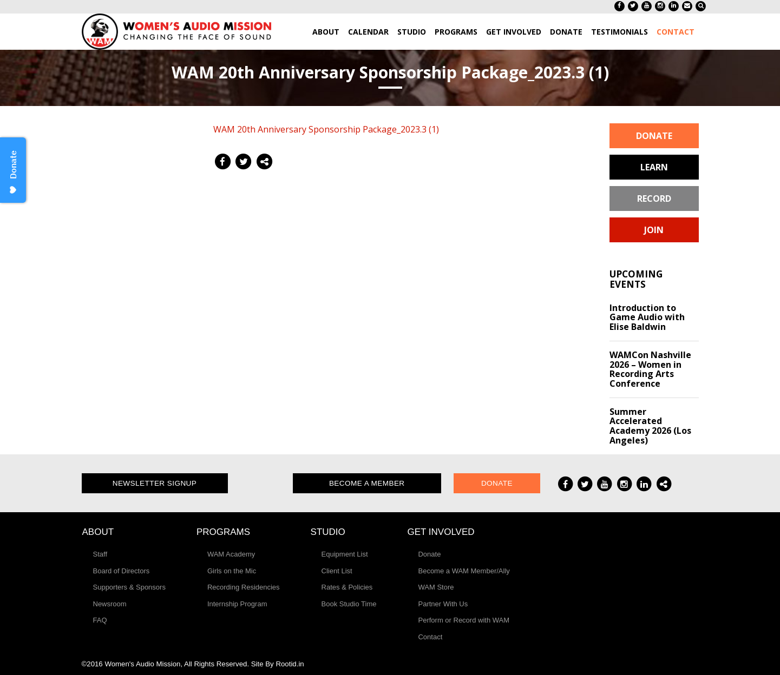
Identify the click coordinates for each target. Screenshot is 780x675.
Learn (654, 167)
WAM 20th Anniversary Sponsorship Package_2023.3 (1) (326, 129)
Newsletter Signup (155, 483)
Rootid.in (290, 664)
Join (654, 230)
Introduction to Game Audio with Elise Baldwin (647, 317)
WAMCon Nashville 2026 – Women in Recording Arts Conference (650, 369)
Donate (654, 136)
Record (654, 198)
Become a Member (367, 483)
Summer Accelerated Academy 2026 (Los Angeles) (650, 426)
